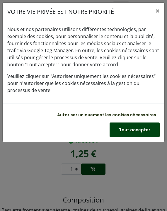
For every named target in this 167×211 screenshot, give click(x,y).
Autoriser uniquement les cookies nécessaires (106, 115)
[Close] (157, 11)
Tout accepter (134, 130)
